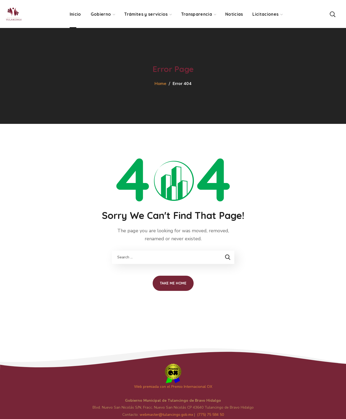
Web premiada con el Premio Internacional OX (173, 386)
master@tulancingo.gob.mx (166, 414)
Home (160, 84)
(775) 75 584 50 (210, 414)
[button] (332, 14)
